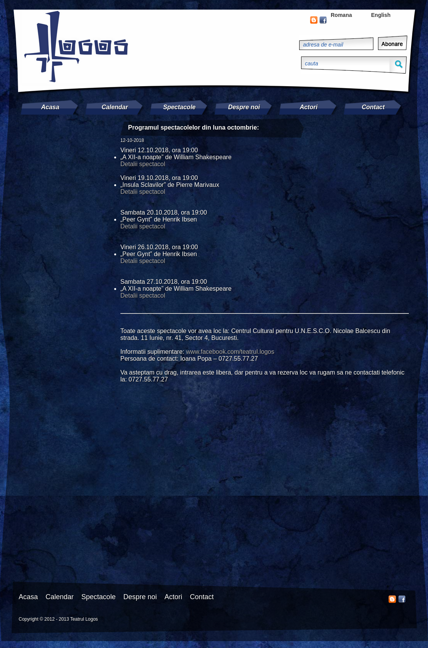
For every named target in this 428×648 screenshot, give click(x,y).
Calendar (115, 107)
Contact (373, 107)
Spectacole (179, 107)
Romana (341, 15)
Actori (308, 107)
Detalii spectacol (142, 164)
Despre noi (244, 107)
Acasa (50, 107)
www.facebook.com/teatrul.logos (230, 351)
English (381, 15)
